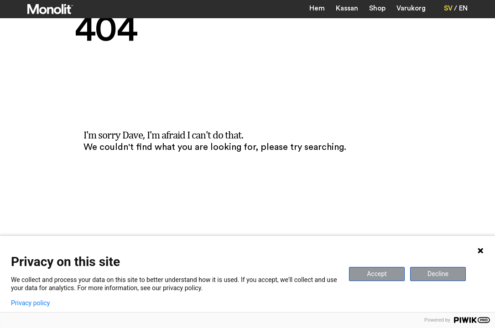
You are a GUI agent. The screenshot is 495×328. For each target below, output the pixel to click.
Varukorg (411, 8)
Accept (377, 273)
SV (448, 8)
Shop (377, 8)
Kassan (347, 8)
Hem (317, 8)
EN (463, 8)
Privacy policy (30, 303)
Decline (437, 273)
